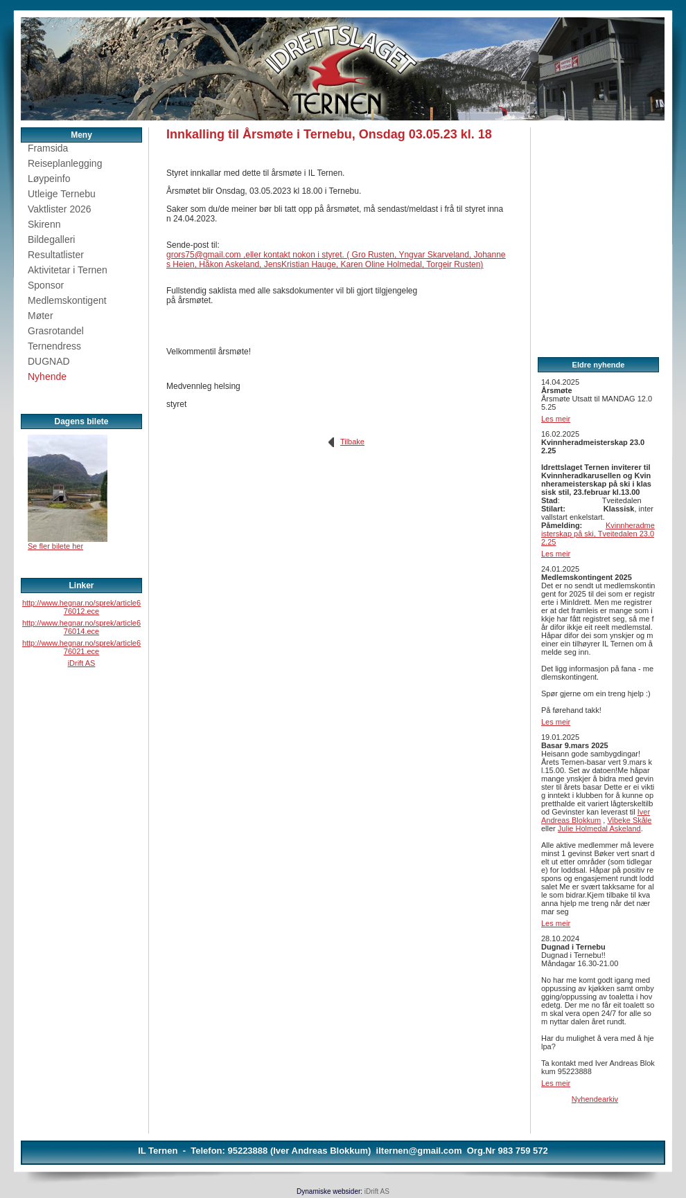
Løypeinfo (49, 178)
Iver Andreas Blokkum (595, 816)
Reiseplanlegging (65, 163)
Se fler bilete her (55, 546)
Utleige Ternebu (62, 193)
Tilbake (352, 441)
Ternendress (54, 346)
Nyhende (47, 376)
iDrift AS (82, 663)
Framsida (48, 148)
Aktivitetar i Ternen (67, 269)
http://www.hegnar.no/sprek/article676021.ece (81, 647)
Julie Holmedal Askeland (599, 828)
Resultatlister (56, 254)
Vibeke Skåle (629, 820)
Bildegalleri (51, 239)
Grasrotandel (56, 330)
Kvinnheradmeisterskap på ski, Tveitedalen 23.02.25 (598, 533)
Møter (40, 315)
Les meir (555, 419)
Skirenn (44, 224)
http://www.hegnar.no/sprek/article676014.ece (81, 627)
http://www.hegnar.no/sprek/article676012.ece (81, 607)
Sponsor (46, 285)
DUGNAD (49, 361)
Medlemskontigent (67, 300)
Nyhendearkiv (595, 1099)
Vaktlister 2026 (59, 209)
